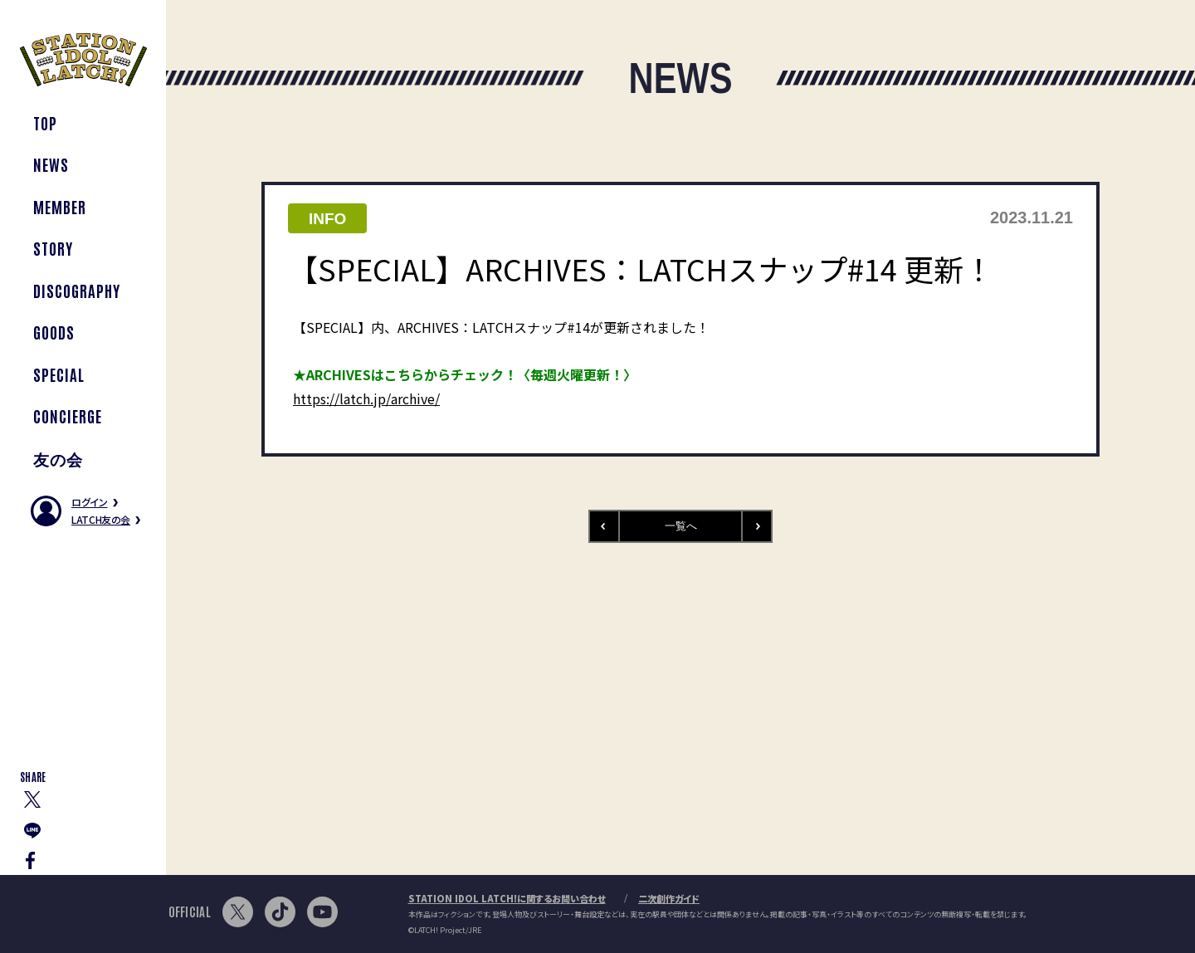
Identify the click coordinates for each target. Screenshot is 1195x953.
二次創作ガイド (669, 898)
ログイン (89, 502)
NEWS (51, 164)
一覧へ (681, 526)
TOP (45, 122)
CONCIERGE (67, 415)
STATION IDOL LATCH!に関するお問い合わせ (507, 898)
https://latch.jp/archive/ (366, 398)
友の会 (58, 457)
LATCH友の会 (100, 519)
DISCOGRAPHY (76, 290)
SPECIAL (59, 374)
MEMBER (59, 206)
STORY (53, 247)
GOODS (54, 331)
